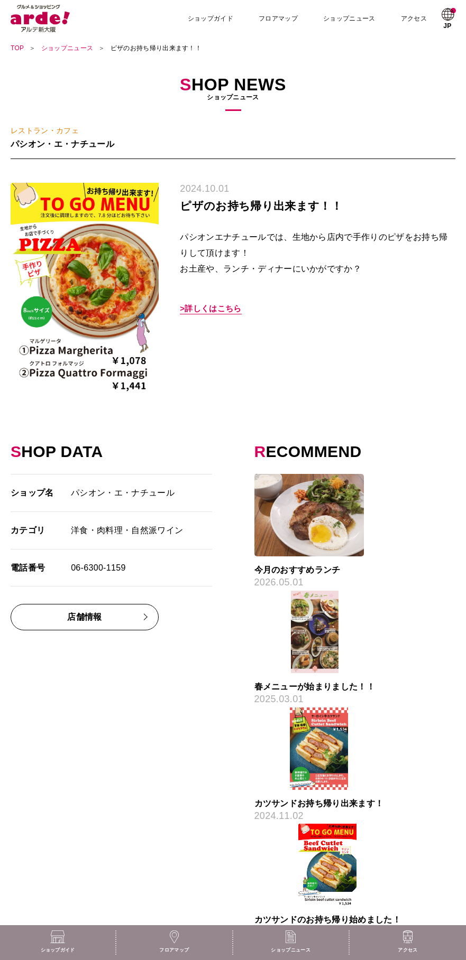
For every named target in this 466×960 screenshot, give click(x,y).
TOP (17, 48)
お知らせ (23, 862)
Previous (220, 528)
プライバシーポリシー (276, 848)
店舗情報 (84, 617)
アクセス (414, 18)
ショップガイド (211, 18)
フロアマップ (279, 18)
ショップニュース (350, 18)
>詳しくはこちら (210, 308)
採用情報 (257, 818)
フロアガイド (30, 818)
